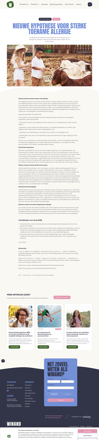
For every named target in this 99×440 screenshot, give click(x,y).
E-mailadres (50, 384)
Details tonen (74, 437)
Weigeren (87, 430)
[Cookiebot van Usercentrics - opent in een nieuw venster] (9, 437)
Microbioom (23, 4)
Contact (78, 4)
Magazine (27, 403)
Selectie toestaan (87, 426)
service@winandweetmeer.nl (15, 388)
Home (19, 275)
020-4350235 (10, 385)
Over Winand (69, 4)
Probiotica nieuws (27, 275)
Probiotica (34, 4)
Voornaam (50, 379)
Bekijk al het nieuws (62, 297)
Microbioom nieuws (30, 401)
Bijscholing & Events (56, 4)
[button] (24, 4)
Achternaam (64, 379)
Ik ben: (49, 391)
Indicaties (44, 4)
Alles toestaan (87, 421)
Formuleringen (29, 398)
